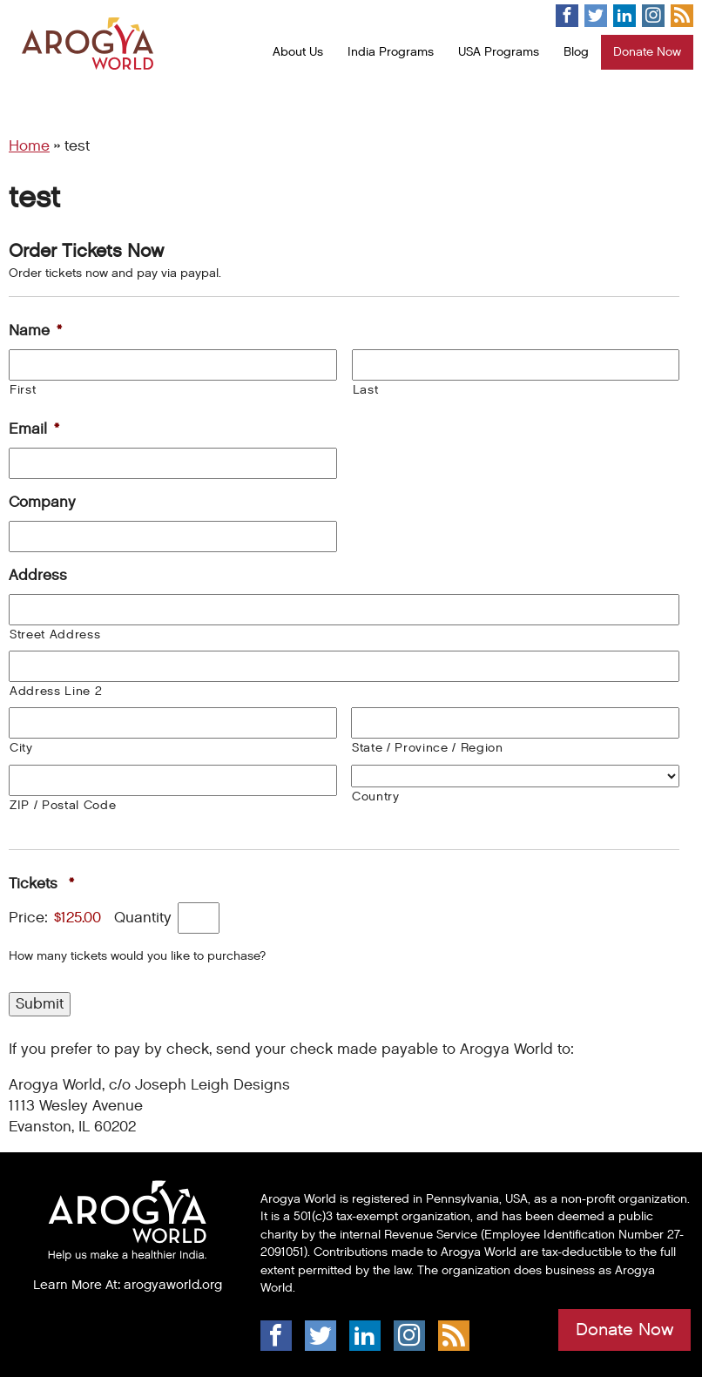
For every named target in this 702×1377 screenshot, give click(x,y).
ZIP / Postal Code (63, 805)
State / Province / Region (427, 747)
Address (38, 575)
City (21, 747)
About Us (298, 52)
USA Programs (498, 52)
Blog (576, 52)
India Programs (391, 52)
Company (42, 502)
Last (366, 389)
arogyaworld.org (173, 1284)
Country (376, 796)
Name (35, 331)
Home (29, 146)
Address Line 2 (56, 691)
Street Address (55, 634)
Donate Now (647, 52)
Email (34, 429)
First (23, 389)
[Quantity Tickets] (198, 918)
